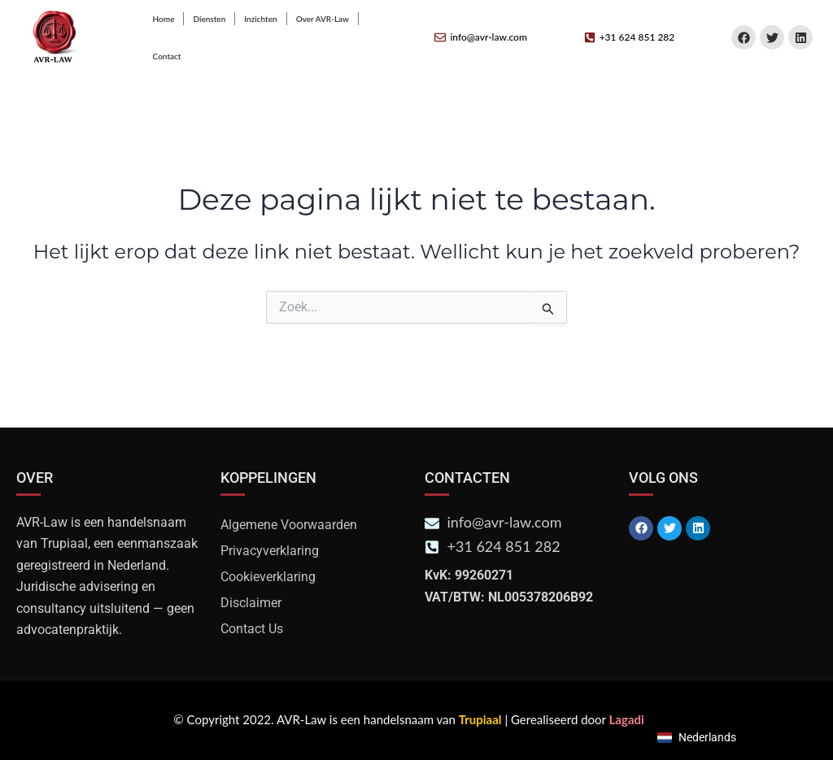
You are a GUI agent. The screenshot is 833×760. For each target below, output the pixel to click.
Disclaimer (250, 602)
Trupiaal (480, 719)
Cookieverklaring (268, 576)
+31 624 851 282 (637, 37)
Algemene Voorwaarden (288, 524)
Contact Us (251, 628)
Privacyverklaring (269, 550)
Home (164, 19)
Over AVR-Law (322, 19)
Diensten (209, 19)
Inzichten (260, 19)
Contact (167, 56)
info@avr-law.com (488, 37)
